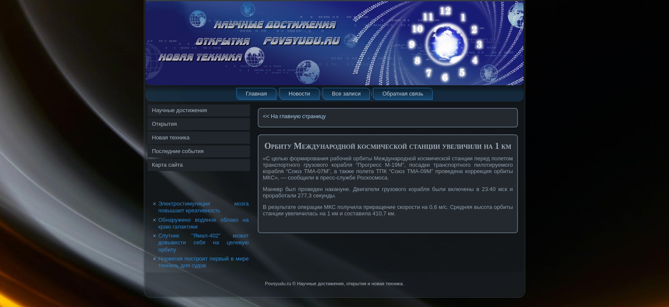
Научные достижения (179, 110)
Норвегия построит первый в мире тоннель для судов (203, 262)
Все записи (346, 93)
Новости (299, 93)
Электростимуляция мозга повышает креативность (203, 207)
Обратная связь (402, 93)
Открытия (164, 124)
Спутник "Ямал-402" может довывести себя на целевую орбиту (203, 242)
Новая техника (170, 137)
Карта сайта (167, 165)
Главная (256, 93)
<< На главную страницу (294, 116)
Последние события (178, 151)
